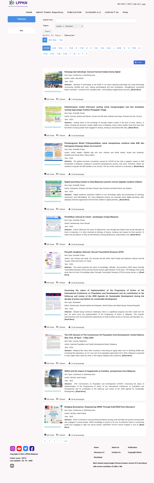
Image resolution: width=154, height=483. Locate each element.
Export (138, 62)
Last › (66, 441)
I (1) (96, 48)
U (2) (65, 54)
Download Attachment (53, 91)
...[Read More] (135, 90)
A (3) (54, 48)
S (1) (52, 54)
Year (61, 40)
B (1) (60, 48)
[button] (47, 31)
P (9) (134, 48)
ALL (21, 30)
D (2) (71, 48)
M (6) (119, 48)
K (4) (108, 48)
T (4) (58, 54)
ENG (123, 4)
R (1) (45, 54)
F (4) (81, 48)
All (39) (46, 48)
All (45, 40)
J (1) (102, 48)
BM (118, 4)
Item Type (52, 40)
